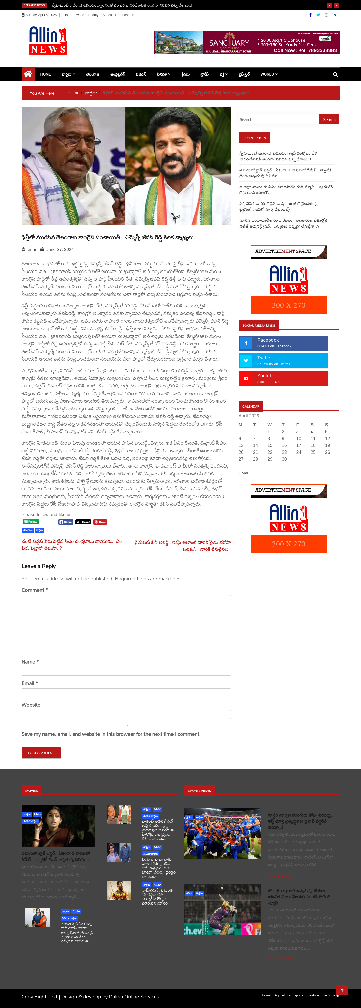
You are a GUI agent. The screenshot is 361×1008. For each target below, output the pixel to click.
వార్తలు (66, 74)
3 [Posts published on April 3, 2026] (297, 432)
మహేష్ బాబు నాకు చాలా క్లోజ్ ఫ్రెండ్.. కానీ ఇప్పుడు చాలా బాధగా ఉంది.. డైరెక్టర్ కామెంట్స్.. (159, 867)
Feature (313, 995)
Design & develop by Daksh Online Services (110, 996)
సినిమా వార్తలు (31, 821)
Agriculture (110, 15)
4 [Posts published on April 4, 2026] (312, 432)
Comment (35, 590)
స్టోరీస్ (204, 74)
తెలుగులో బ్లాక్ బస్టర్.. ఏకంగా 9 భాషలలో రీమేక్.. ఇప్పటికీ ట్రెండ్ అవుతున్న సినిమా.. (56, 856)
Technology (331, 995)
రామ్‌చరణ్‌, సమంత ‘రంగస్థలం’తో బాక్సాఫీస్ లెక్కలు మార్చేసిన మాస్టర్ (157, 896)
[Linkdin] (334, 15)
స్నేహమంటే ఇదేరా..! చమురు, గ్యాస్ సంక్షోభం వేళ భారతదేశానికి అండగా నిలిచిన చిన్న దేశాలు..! (122, 5)
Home (68, 15)
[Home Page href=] (28, 75)
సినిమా (162, 74)
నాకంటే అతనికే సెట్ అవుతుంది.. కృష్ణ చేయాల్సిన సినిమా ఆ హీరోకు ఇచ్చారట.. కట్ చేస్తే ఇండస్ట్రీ (158, 829)
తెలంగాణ (92, 74)
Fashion (128, 15)
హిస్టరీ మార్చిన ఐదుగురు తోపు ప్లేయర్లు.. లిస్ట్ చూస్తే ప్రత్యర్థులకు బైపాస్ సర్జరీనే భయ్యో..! (300, 821)
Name (30, 662)
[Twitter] (318, 15)
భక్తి (222, 74)
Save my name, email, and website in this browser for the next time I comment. (111, 734)
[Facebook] (311, 15)
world (80, 15)
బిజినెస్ (141, 74)
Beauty (93, 15)
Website (31, 705)
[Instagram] (327, 15)
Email (30, 683)
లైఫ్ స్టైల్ (244, 74)
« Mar (243, 473)
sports (298, 995)
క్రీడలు (185, 74)
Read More (279, 875)
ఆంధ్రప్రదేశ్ (117, 74)
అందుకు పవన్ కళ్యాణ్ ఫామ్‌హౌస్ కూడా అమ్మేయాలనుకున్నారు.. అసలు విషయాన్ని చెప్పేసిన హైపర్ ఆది (79, 932)
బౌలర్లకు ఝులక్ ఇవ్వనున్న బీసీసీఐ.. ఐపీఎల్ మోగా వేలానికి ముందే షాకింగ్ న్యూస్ (299, 896)
